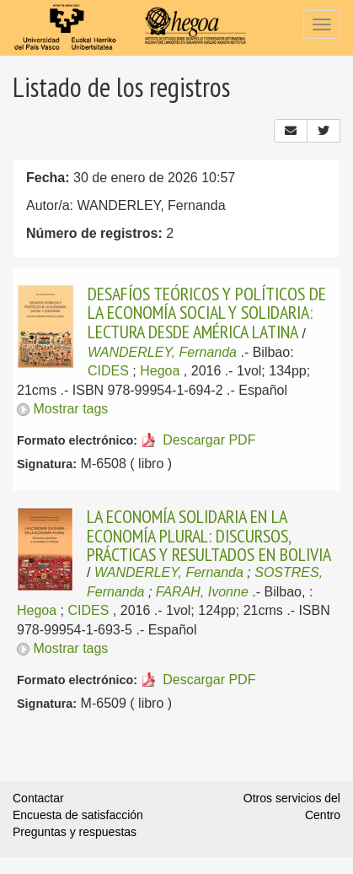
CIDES (108, 371)
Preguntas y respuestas (74, 832)
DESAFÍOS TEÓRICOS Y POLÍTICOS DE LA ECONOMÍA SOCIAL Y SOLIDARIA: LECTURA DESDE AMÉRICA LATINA (207, 312)
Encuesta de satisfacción (78, 815)
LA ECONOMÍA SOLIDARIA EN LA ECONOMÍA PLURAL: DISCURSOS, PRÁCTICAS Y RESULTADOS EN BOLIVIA (209, 535)
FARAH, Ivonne (202, 592)
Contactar (38, 798)
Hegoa (159, 371)
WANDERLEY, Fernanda (162, 352)
